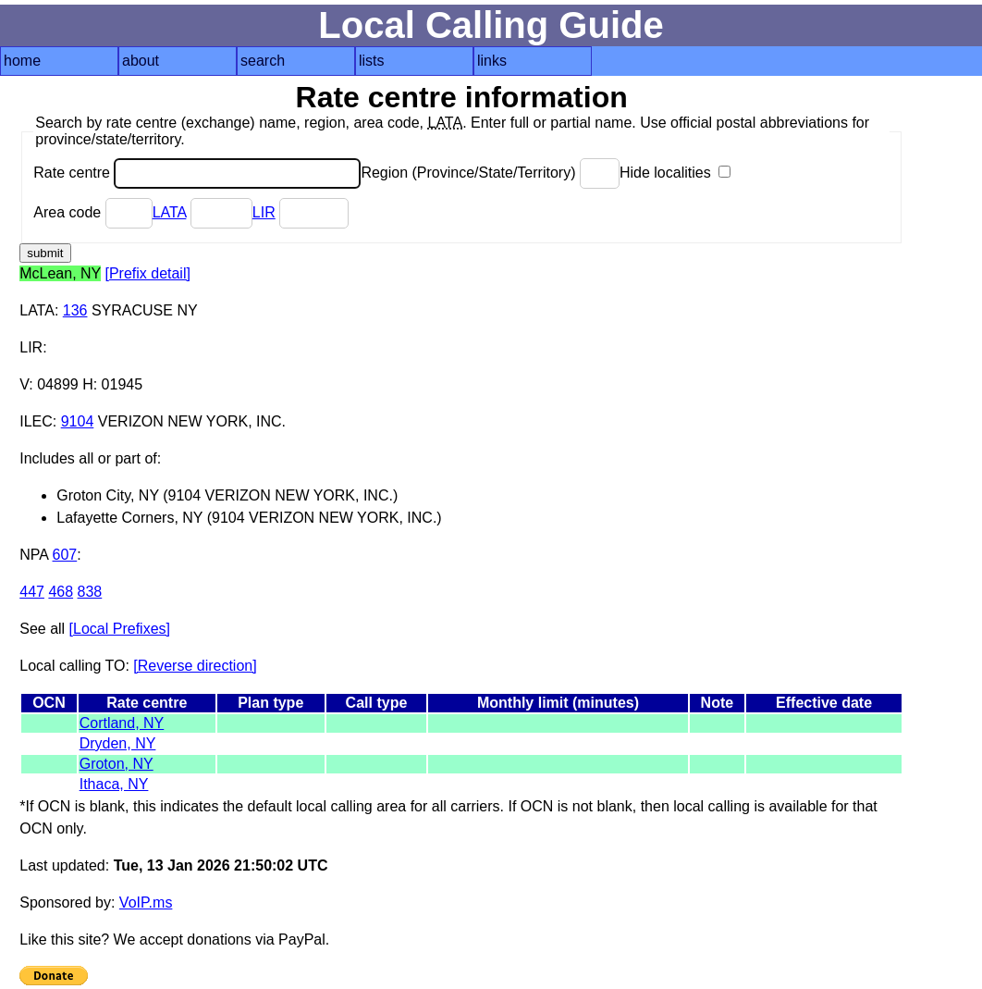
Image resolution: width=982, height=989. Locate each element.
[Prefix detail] (147, 273)
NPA (33, 554)
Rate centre (197, 172)
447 (31, 592)
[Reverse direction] (194, 666)
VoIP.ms (146, 902)
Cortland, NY (122, 723)
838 (90, 592)
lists (372, 60)
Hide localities (675, 172)
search (262, 60)
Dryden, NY (118, 743)
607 (65, 554)
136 (75, 310)
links (492, 60)
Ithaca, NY (114, 784)
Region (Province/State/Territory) (490, 172)
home (22, 60)
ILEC (36, 421)
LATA (170, 212)
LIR (264, 212)
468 (60, 592)
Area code (92, 212)
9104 (77, 421)
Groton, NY (116, 764)
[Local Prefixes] (119, 629)
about (140, 60)
